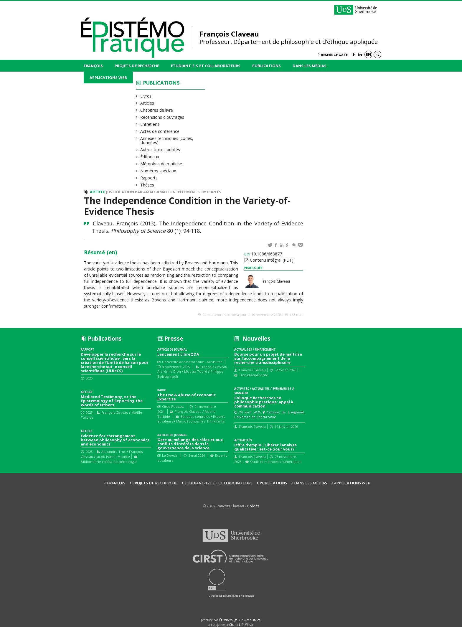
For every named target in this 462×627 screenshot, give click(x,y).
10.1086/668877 (263, 254)
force (230, 620)
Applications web (108, 77)
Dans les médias (309, 65)
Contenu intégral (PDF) (271, 260)
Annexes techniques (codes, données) (167, 140)
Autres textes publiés (160, 149)
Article (97, 191)
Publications (266, 65)
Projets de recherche (137, 65)
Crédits (253, 506)
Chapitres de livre (157, 110)
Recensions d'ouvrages (162, 117)
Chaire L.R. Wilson (241, 625)
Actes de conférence (160, 131)
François (93, 65)
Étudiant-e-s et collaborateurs (205, 65)
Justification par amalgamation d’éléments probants (163, 191)
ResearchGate (334, 54)
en (368, 54)
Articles (147, 103)
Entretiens (150, 124)
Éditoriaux (150, 156)
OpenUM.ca (252, 620)
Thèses (147, 185)
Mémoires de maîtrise (161, 163)
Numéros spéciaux (158, 171)
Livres (146, 96)
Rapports (149, 178)
